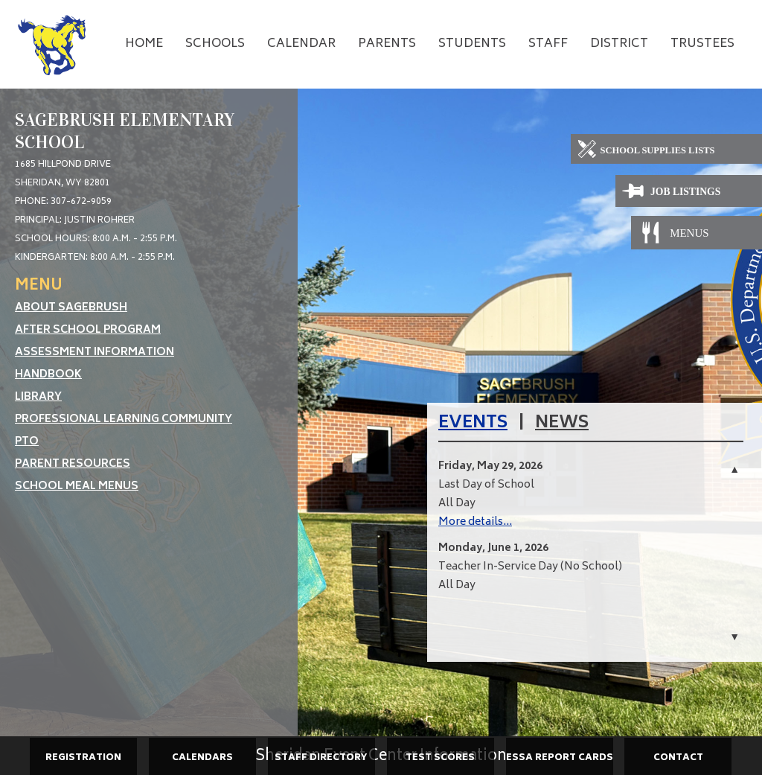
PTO (27, 442)
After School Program (88, 330)
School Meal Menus (76, 486)
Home (144, 44)
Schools (215, 44)
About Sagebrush (71, 308)
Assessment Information (94, 352)
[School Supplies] (666, 151)
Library (38, 397)
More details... (475, 522)
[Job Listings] (688, 191)
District (619, 44)
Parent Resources (72, 464)
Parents (387, 44)
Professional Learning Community (123, 419)
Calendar (301, 44)
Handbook (48, 375)
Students (472, 44)
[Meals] (688, 232)
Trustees (702, 44)
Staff (548, 44)
